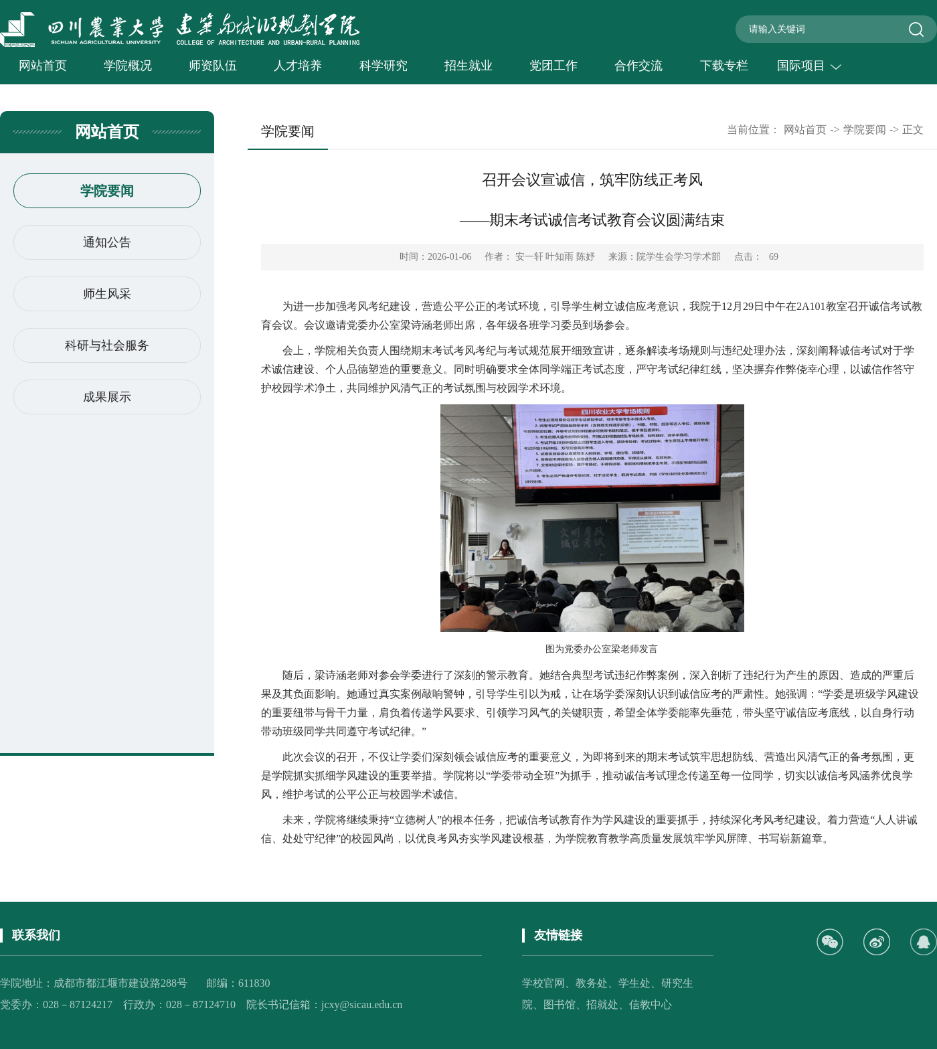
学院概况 (128, 65)
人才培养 (298, 65)
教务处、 (597, 983)
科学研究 (383, 65)
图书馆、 (564, 1004)
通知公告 (107, 242)
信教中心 (650, 1004)
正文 (913, 129)
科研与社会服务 (107, 345)
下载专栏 (724, 65)
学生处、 (639, 983)
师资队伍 (213, 65)
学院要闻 (107, 190)
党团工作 (553, 65)
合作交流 (638, 65)
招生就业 (468, 65)
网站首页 (43, 65)
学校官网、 (549, 983)
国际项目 (809, 65)
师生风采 (107, 294)
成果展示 (107, 397)
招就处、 (607, 1004)
